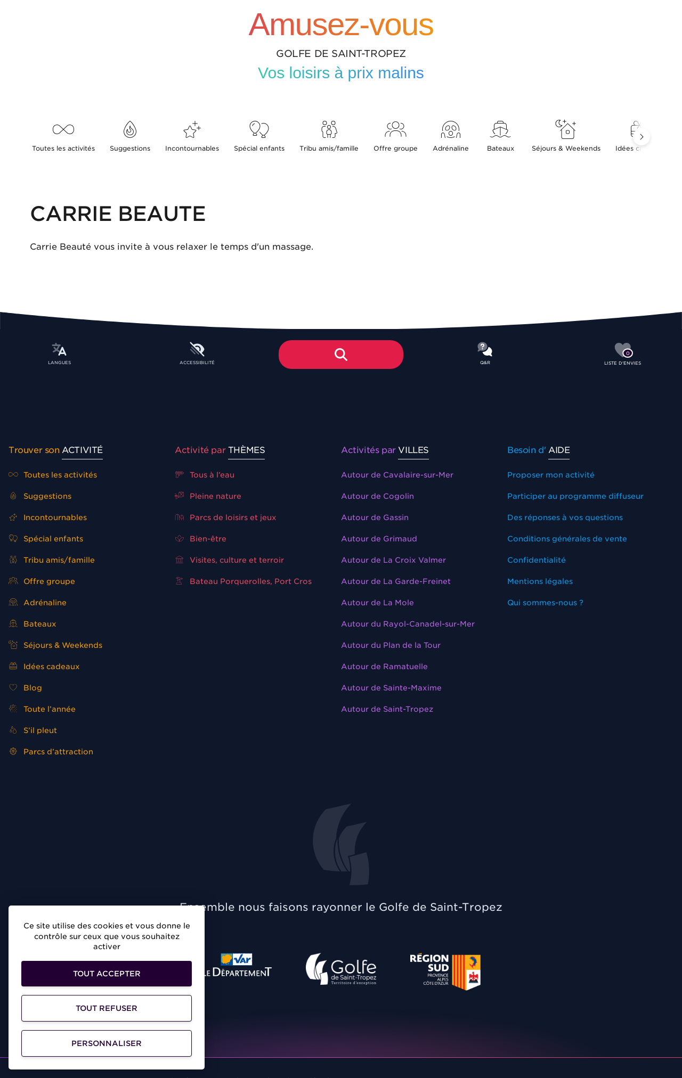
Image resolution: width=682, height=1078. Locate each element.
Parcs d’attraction (51, 751)
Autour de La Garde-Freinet (396, 581)
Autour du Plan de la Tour (391, 645)
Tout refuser (106, 1008)
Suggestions (130, 136)
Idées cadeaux (44, 666)
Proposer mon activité (551, 475)
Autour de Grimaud (379, 538)
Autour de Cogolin (377, 496)
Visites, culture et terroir (229, 560)
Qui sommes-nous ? (545, 602)
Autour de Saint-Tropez (387, 709)
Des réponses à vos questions (565, 517)
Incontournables (192, 136)
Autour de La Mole (377, 602)
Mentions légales (540, 581)
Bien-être (200, 538)
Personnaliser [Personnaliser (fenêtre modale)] (106, 1043)
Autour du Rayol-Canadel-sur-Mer (408, 624)
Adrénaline (451, 136)
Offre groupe (396, 136)
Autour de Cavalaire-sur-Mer (397, 475)
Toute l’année (42, 709)
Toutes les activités (63, 136)
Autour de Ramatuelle (384, 666)
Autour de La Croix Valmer (393, 560)
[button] (641, 137)
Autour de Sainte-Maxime (391, 688)
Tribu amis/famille (329, 136)
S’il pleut (33, 730)
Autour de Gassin (375, 517)
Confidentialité (536, 560)
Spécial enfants (259, 136)
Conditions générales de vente (567, 538)
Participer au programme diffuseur (575, 496)
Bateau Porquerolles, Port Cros (243, 581)
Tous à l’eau (204, 475)
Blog (25, 688)
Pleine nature (208, 496)
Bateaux (500, 136)
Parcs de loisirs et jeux (226, 517)
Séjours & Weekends (566, 136)
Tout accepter (107, 973)
